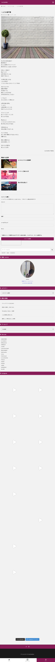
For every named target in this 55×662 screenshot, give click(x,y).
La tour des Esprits (5, 348)
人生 (8, 252)
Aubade (2, 361)
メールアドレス (4, 222)
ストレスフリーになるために (8, 303)
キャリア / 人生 (11, 6)
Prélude (3, 363)
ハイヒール (12, 252)
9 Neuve (3, 359)
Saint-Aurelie (4, 352)
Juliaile (2, 365)
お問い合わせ (27, 660)
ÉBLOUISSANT (4, 350)
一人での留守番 (19, 6)
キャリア (3, 252)
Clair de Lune (4, 356)
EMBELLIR (3, 344)
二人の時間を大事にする (7, 314)
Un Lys (2, 354)
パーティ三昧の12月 (23, 171)
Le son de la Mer (4, 357)
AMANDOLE (3, 367)
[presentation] (11, 242)
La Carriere (31, 654)
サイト (2, 228)
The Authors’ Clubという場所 (8, 311)
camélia (2, 346)
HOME (3, 6)
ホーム (9, 660)
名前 (2, 216)
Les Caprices (3, 341)
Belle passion (4, 342)
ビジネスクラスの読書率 (24, 160)
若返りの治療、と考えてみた (8, 307)
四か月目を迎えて (22, 182)
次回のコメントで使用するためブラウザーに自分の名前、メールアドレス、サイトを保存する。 (22, 235)
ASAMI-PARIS (4, 339)
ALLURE (3, 369)
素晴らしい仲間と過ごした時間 (8, 318)
